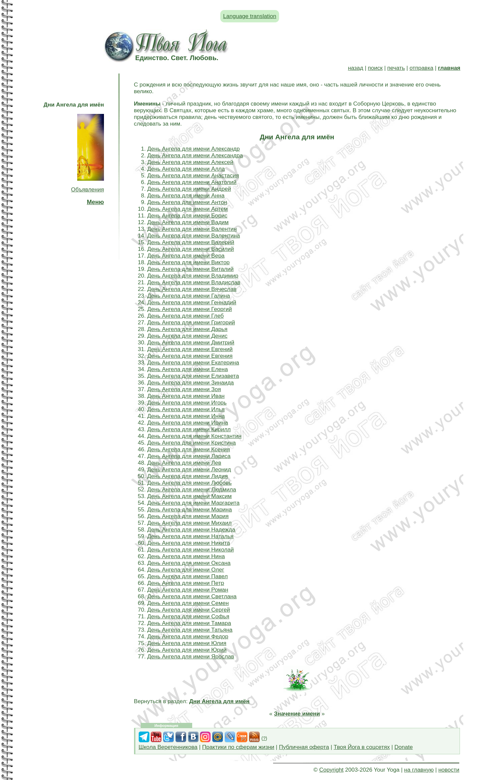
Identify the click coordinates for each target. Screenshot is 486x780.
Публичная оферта (304, 747)
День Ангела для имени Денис (187, 336)
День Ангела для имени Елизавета (193, 376)
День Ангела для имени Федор (187, 636)
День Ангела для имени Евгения (190, 356)
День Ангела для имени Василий (190, 249)
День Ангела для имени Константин (194, 436)
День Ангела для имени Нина (186, 556)
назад (355, 68)
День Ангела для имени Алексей (190, 162)
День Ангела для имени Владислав (194, 282)
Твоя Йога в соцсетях (362, 747)
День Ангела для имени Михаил (189, 523)
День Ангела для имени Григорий (191, 322)
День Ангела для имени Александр (193, 149)
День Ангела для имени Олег (185, 570)
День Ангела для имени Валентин (192, 229)
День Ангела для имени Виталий (190, 269)
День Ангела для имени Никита (188, 543)
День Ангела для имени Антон (187, 202)
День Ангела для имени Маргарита (193, 503)
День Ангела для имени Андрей (189, 189)
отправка (421, 68)
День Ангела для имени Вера (186, 256)
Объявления (87, 189)
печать (396, 68)
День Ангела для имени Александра (195, 155)
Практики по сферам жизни (238, 747)
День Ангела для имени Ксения (188, 449)
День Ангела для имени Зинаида (190, 382)
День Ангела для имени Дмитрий (190, 342)
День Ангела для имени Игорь (187, 403)
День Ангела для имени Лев (184, 463)
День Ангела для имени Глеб (185, 316)
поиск (375, 68)
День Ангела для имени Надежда (191, 529)
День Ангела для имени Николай (190, 550)
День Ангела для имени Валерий (190, 242)
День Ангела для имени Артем (187, 209)
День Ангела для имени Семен (188, 603)
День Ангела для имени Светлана (192, 596)
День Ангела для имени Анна (186, 195)
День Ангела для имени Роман (187, 590)
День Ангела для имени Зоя (184, 389)
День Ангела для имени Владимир (192, 276)
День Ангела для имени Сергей (188, 610)
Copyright (331, 770)
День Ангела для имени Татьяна (190, 630)
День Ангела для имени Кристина (191, 443)
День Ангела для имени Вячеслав (192, 289)
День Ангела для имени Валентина (193, 235)
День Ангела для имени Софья (188, 616)
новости (448, 770)
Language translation (249, 16)
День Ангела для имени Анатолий (192, 182)
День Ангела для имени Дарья (187, 329)
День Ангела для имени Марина (189, 509)
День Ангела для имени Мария (188, 516)
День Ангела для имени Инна (186, 416)
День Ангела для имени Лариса (189, 456)
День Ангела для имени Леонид (189, 469)
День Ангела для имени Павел (187, 576)
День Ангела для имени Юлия (187, 643)
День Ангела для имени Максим (189, 496)
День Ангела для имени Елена (187, 369)
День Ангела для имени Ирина (187, 423)
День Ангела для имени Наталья (190, 536)
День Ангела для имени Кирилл (189, 429)
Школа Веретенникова (168, 747)
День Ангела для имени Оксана (189, 563)
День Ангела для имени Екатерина (193, 362)
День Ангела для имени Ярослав (190, 656)
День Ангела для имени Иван (186, 396)
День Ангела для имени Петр (185, 583)
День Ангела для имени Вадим (188, 222)
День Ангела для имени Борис (187, 215)
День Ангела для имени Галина (188, 296)
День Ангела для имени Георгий (189, 309)
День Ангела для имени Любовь (189, 483)
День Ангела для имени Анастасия (193, 175)
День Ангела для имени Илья (186, 409)
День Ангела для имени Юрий (187, 650)
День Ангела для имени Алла (186, 169)
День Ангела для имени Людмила (191, 489)
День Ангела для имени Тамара (189, 623)
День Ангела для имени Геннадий (191, 302)
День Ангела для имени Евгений (190, 349)
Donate (403, 747)
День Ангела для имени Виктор (188, 262)
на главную (419, 770)
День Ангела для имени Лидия (187, 476)
